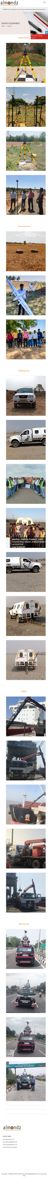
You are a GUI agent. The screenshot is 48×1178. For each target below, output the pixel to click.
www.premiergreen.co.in (10, 1144)
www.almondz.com (8, 1139)
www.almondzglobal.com (10, 1142)
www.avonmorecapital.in (10, 1147)
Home (3, 26)
